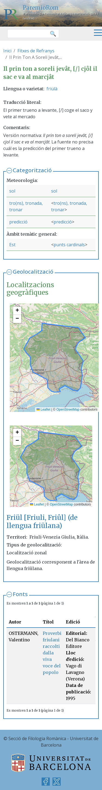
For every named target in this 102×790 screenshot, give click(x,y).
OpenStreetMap (67, 409)
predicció (18, 222)
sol (12, 191)
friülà (52, 89)
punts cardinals (69, 245)
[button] (17, 311)
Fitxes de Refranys (35, 51)
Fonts (20, 594)
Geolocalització (33, 271)
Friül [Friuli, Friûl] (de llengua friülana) (42, 521)
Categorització (32, 170)
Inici (7, 51)
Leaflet (43, 409)
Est (12, 245)
